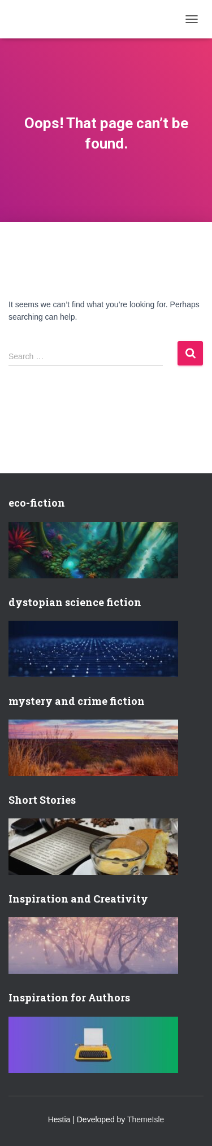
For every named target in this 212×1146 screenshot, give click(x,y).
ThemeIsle (145, 1119)
